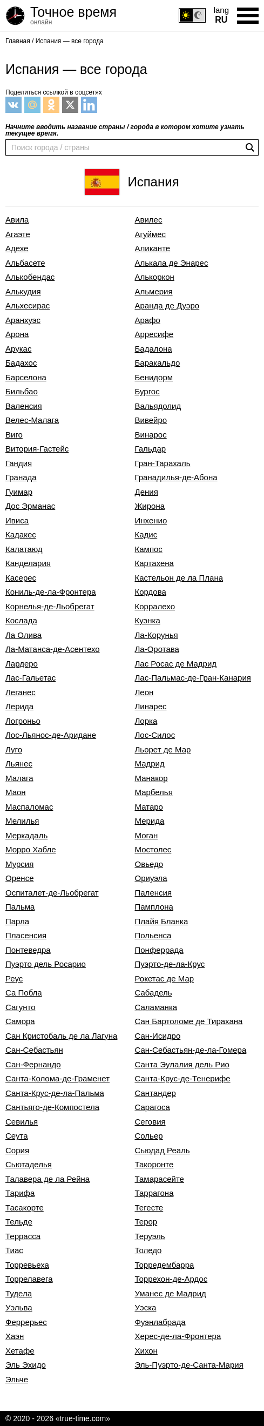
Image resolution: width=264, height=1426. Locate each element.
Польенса (153, 935)
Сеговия (150, 1122)
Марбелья (154, 792)
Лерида (19, 706)
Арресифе (154, 334)
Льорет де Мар (163, 749)
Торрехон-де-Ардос (171, 1279)
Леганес (20, 692)
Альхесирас (27, 305)
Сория (17, 1150)
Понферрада (159, 950)
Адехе (16, 248)
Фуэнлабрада (160, 1322)
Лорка (146, 721)
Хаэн (14, 1336)
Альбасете (25, 263)
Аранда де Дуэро (167, 305)
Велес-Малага (32, 420)
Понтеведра (28, 950)
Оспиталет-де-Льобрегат (52, 893)
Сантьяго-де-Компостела (52, 1107)
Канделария (28, 563)
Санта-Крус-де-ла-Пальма (54, 1093)
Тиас (14, 1250)
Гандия (18, 463)
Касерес (20, 578)
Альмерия (154, 291)
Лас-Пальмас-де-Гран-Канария (193, 678)
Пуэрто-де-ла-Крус (170, 964)
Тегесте (149, 1207)
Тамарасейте (159, 1179)
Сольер (149, 1136)
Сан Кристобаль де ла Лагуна (61, 1036)
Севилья (21, 1122)
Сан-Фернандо (33, 1064)
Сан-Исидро (158, 1036)
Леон (144, 692)
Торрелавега (29, 1279)
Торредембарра (164, 1265)
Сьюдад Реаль (162, 1150)
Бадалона (153, 349)
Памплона (154, 907)
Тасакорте (24, 1207)
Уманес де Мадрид (170, 1293)
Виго (14, 435)
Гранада (21, 477)
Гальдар (150, 449)
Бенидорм (154, 377)
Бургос (147, 391)
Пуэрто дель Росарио (45, 964)
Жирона (150, 506)
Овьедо (149, 864)
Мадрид (150, 763)
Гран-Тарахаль (163, 463)
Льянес (18, 763)
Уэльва (18, 1307)
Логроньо (22, 721)
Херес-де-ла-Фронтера (178, 1336)
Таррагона (154, 1193)
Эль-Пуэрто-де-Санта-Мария (189, 1365)
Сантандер (155, 1093)
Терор (146, 1222)
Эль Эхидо (25, 1365)
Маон (15, 792)
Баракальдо (157, 363)
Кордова (150, 592)
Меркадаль (26, 835)
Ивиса (17, 520)
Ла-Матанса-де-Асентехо (52, 649)
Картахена (154, 563)
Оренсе (19, 878)
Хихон (146, 1351)
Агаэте (17, 234)
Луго (13, 749)
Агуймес (150, 234)
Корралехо (155, 606)
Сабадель (153, 992)
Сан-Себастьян (34, 1050)
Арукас (18, 349)
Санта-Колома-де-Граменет (57, 1078)
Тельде (18, 1222)
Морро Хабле (30, 849)
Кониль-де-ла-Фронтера (50, 592)
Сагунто (20, 1007)
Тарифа (20, 1193)
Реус (14, 978)
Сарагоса (152, 1107)
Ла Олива (23, 635)
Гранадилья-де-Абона (176, 477)
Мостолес (153, 849)
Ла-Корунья (156, 635)
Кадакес (20, 534)
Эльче (16, 1379)
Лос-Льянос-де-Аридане (50, 735)
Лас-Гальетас (30, 678)
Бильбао (21, 391)
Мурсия (19, 864)
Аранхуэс (22, 320)
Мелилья (22, 821)
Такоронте (154, 1164)
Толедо (148, 1250)
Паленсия (153, 893)
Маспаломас (29, 807)
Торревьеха (27, 1265)
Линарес (151, 706)
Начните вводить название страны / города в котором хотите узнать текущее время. (125, 130)
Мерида (150, 821)
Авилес (149, 220)
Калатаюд (24, 549)
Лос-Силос (155, 735)
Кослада (21, 620)
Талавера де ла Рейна (47, 1179)
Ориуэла (151, 878)
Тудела (18, 1293)
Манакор (151, 778)
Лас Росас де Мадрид (176, 664)
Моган (146, 835)
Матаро (149, 807)
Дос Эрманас (30, 506)
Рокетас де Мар (164, 978)
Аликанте (153, 248)
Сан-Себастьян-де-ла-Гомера (191, 1050)
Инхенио (151, 520)
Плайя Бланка (161, 921)
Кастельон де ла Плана (179, 578)
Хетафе (20, 1351)
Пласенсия (25, 935)
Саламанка (156, 1007)
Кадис (146, 534)
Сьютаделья (28, 1164)
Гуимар (18, 492)
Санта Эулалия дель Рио (182, 1064)
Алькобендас (30, 277)
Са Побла (23, 992)
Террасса (22, 1236)
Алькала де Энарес (171, 263)
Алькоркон (154, 277)
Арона (17, 334)
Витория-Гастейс (37, 449)
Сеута (16, 1136)
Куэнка (147, 620)
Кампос (149, 549)
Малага (19, 778)
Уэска (146, 1307)
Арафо (147, 320)
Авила (17, 220)
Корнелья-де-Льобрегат (49, 606)
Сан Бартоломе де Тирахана (189, 1021)
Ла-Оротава (157, 649)
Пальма (20, 907)
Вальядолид (158, 406)
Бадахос (21, 363)
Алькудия (23, 291)
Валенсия (23, 406)
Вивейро (151, 420)
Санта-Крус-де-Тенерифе (183, 1078)
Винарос (151, 435)
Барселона (25, 377)
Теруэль (150, 1236)
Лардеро (21, 664)
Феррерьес (26, 1322)
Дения (146, 492)
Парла (17, 921)
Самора (20, 1021)
